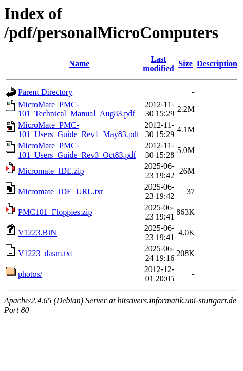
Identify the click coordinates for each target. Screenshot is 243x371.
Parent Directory (45, 92)
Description (217, 63)
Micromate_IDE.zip (51, 170)
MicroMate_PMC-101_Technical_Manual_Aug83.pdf (76, 109)
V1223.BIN (37, 232)
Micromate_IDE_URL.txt (60, 191)
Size (185, 63)
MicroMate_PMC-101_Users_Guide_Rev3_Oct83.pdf (77, 150)
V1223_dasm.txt (45, 253)
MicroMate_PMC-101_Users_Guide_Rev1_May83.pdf (78, 130)
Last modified (158, 64)
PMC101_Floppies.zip (55, 212)
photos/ (30, 273)
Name (79, 63)
